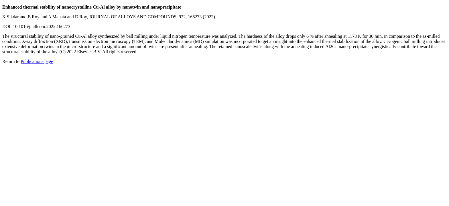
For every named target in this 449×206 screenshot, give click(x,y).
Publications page (37, 61)
